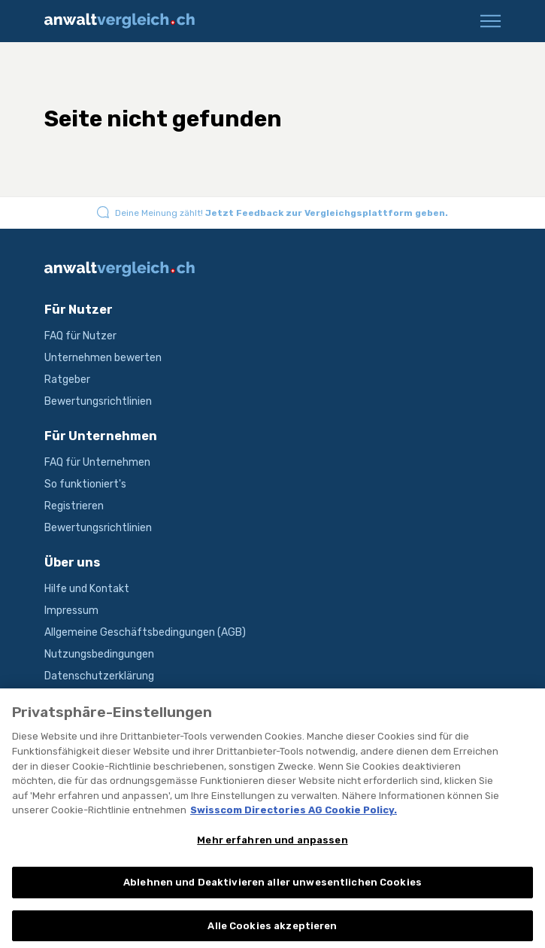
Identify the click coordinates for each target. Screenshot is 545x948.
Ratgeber (67, 379)
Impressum (71, 610)
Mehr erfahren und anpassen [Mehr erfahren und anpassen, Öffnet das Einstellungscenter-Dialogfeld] (272, 851)
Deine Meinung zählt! (281, 213)
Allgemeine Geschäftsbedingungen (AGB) (145, 632)
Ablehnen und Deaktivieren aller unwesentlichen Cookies (272, 894)
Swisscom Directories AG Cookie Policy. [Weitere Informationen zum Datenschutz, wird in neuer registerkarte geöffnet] (293, 821)
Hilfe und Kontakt (86, 588)
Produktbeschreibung (96, 697)
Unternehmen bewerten (103, 357)
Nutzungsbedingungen (99, 654)
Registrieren (74, 506)
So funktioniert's (85, 484)
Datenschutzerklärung (99, 676)
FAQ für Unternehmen (97, 462)
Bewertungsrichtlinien (98, 401)
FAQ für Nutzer (80, 336)
